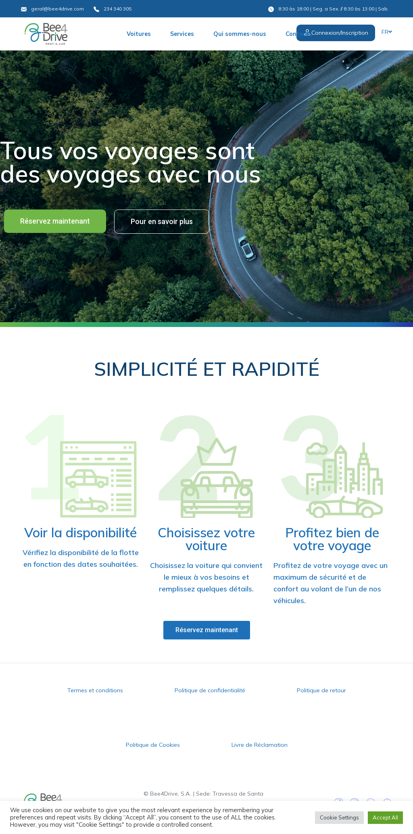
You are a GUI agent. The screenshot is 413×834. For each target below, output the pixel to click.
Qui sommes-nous (239, 34)
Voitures (139, 34)
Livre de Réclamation (260, 744)
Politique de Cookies (153, 744)
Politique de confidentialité (210, 690)
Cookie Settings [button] (339, 817)
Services (182, 34)
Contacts (299, 34)
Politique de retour (321, 690)
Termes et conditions (95, 690)
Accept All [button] (385, 817)
